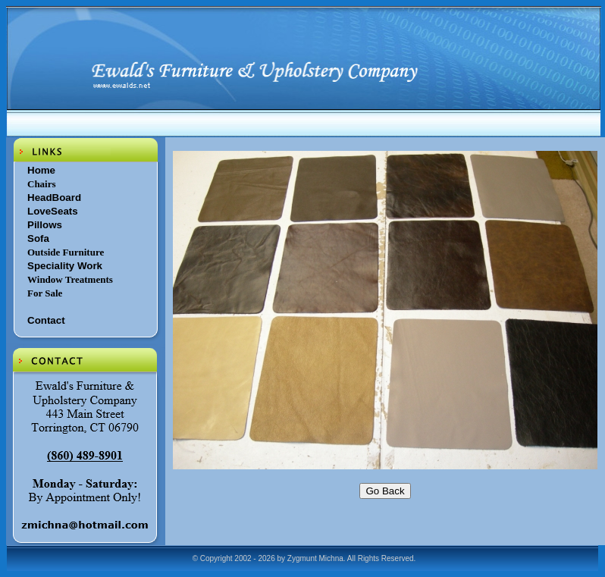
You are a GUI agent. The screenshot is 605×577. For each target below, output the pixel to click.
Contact (46, 320)
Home (41, 170)
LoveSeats (52, 211)
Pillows (44, 224)
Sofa (38, 238)
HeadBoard (54, 197)
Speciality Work (64, 265)
